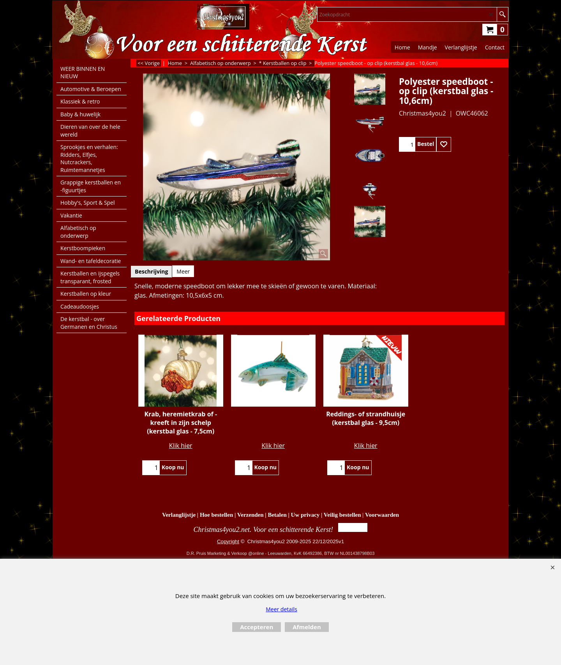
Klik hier (180, 445)
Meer (183, 271)
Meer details (281, 609)
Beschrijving (151, 271)
